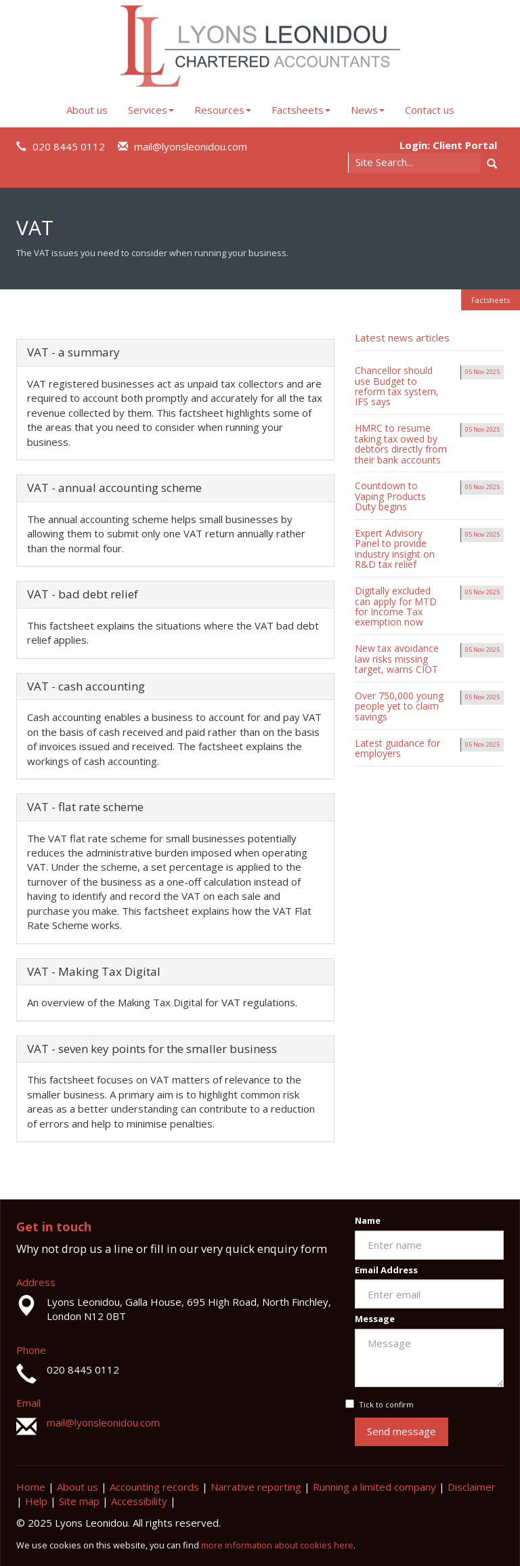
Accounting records (154, 1486)
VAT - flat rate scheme (85, 807)
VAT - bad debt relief (82, 594)
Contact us (429, 110)
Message (375, 1319)
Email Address (386, 1270)
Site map (79, 1501)
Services (151, 110)
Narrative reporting (256, 1486)
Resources (222, 110)
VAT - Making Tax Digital (93, 971)
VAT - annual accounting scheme (114, 487)
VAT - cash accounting (86, 686)
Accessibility (139, 1501)
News (368, 110)
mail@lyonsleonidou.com (190, 146)
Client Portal (465, 145)
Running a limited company (374, 1486)
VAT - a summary (73, 352)
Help (36, 1501)
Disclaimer (472, 1486)
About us (87, 110)
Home (30, 1486)
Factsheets (301, 110)
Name (368, 1220)
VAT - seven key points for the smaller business (152, 1048)
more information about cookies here (277, 1545)
